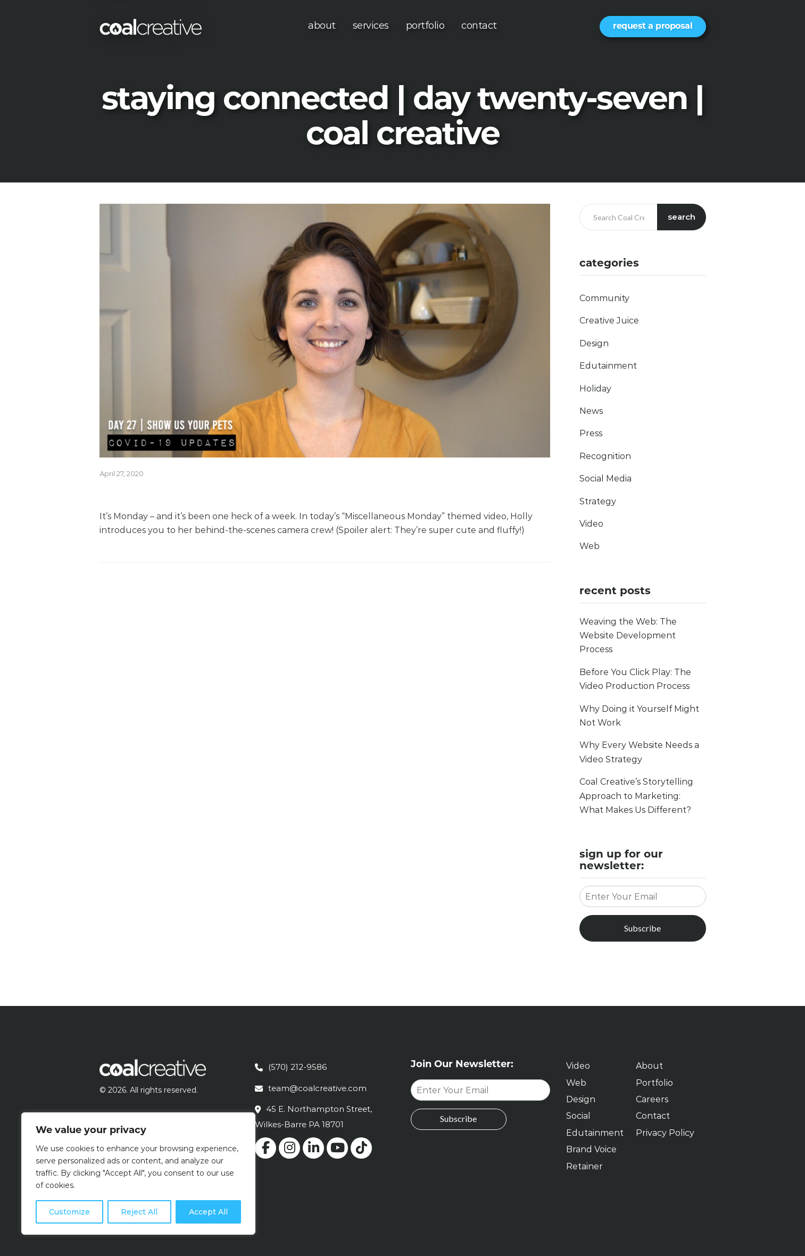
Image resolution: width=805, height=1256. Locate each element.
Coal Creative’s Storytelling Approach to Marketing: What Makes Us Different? (636, 796)
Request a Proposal (652, 26)
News (591, 411)
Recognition (605, 456)
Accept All (208, 1212)
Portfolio (425, 25)
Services (371, 25)
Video (591, 524)
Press (590, 433)
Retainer (584, 1166)
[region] (138, 1173)
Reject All (139, 1212)
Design (594, 343)
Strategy (597, 501)
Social (578, 1116)
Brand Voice (591, 1149)
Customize (69, 1212)
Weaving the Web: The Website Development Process (628, 636)
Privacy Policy (665, 1133)
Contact (479, 25)
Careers (652, 1099)
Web (589, 546)
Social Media (605, 478)
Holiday (595, 389)
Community (604, 298)
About (322, 25)
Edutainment (608, 366)
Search (681, 217)
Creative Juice (609, 320)
